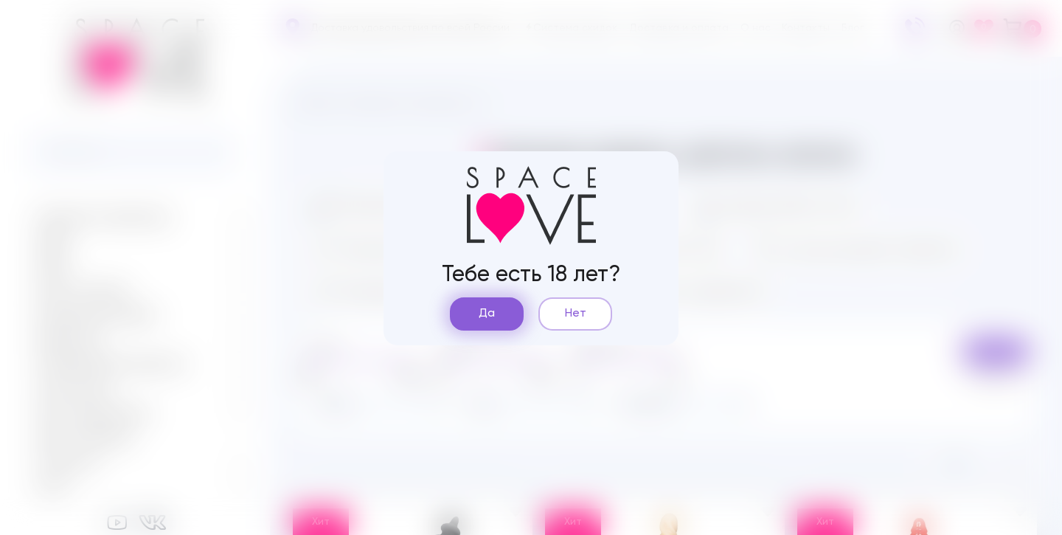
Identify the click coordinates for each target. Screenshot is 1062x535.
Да (487, 314)
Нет (575, 314)
